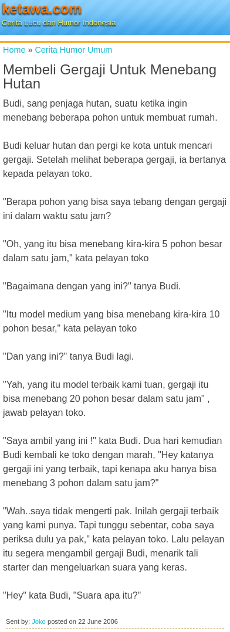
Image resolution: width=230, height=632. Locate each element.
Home (14, 49)
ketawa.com (42, 8)
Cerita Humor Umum (73, 49)
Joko (39, 621)
